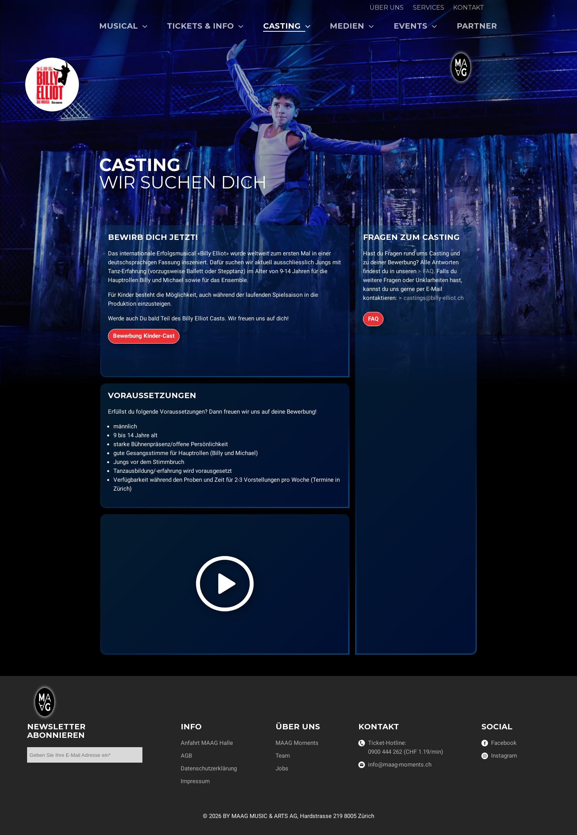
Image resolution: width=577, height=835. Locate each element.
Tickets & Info (205, 26)
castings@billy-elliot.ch (434, 297)
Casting (287, 26)
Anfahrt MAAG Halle (207, 742)
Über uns (387, 7)
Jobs (282, 768)
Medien (352, 26)
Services (428, 7)
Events (415, 26)
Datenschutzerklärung (209, 768)
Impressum (195, 781)
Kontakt (468, 7)
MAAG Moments (297, 742)
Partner (477, 26)
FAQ (428, 270)
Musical (123, 26)
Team (283, 755)
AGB (186, 755)
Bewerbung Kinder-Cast (143, 335)
